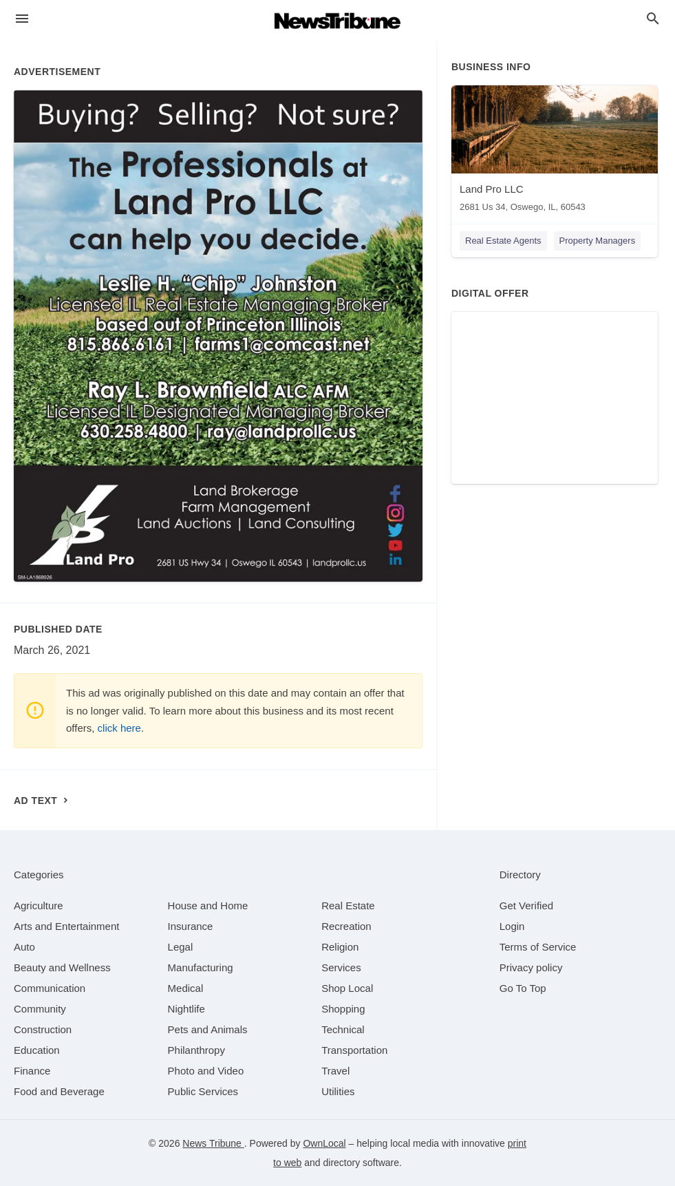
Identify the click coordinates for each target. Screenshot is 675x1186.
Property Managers (597, 240)
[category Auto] (24, 947)
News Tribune (213, 1143)
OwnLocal (324, 1143)
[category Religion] (339, 947)
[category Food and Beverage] (59, 1091)
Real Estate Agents (503, 240)
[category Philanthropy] (196, 1050)
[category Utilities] (337, 1091)
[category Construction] (43, 1029)
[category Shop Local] (347, 988)
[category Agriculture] (38, 905)
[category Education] (37, 1050)
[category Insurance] (190, 926)
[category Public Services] (203, 1091)
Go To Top (523, 988)
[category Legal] (180, 947)
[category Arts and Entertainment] (66, 926)
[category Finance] (32, 1071)
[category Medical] (186, 988)
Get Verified (526, 905)
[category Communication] (49, 988)
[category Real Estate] (348, 905)
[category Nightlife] (186, 1009)
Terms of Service (538, 947)
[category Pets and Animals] (208, 1029)
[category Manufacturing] (200, 967)
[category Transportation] (354, 1050)
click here (119, 728)
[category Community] (40, 1009)
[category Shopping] (343, 1009)
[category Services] (341, 967)
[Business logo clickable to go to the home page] (337, 21)
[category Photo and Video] (206, 1071)
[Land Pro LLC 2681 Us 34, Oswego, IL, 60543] (555, 152)
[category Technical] (343, 1029)
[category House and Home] (208, 905)
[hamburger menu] (22, 19)
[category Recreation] (346, 926)
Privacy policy (531, 967)
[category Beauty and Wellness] (62, 967)
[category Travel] (335, 1071)
